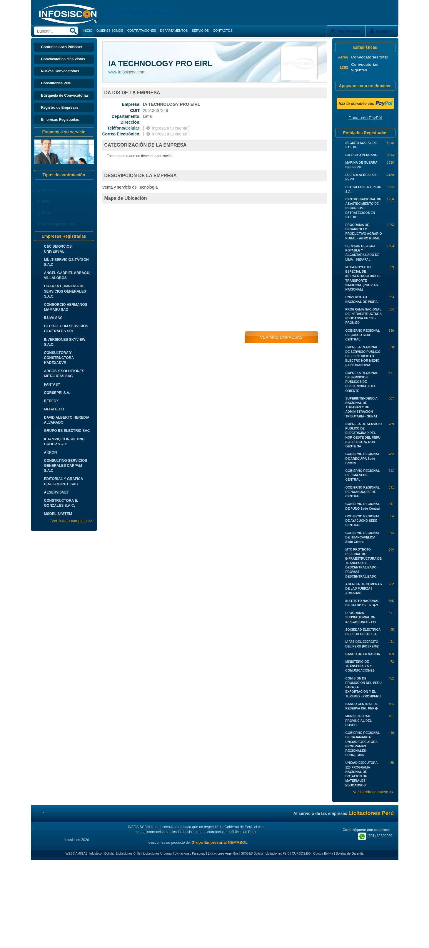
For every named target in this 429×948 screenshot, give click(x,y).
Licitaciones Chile (128, 853)
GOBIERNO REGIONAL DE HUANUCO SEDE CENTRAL (362, 492)
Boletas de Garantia (349, 853)
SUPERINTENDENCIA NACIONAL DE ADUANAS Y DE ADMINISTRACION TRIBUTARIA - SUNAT (361, 407)
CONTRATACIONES (141, 30)
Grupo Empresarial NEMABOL (219, 842)
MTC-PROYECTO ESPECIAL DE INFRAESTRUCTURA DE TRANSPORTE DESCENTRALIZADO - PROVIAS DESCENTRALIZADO (363, 563)
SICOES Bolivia (252, 853)
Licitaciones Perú (277, 853)
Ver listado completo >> (71, 521)
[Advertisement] (214, 904)
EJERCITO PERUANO (361, 155)
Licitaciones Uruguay (157, 853)
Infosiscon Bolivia (101, 853)
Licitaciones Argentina (223, 853)
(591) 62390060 (375, 836)
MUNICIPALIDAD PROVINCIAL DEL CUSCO (358, 720)
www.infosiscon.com (127, 72)
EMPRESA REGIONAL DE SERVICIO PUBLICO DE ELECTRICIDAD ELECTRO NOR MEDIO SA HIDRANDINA (362, 356)
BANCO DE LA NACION (362, 654)
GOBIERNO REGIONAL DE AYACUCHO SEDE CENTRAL (362, 520)
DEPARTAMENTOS (174, 30)
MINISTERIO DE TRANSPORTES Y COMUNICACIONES (360, 666)
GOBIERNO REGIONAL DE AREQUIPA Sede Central (362, 458)
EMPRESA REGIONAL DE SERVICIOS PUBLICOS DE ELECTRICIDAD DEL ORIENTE (361, 381)
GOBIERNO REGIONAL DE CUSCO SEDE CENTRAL (362, 335)
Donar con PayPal (365, 117)
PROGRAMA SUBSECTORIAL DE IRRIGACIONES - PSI (360, 617)
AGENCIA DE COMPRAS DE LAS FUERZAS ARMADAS (363, 588)
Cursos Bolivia (323, 853)
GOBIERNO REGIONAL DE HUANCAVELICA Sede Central (362, 537)
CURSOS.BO (301, 853)
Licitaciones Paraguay (190, 853)
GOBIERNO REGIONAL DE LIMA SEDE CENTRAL (362, 475)
